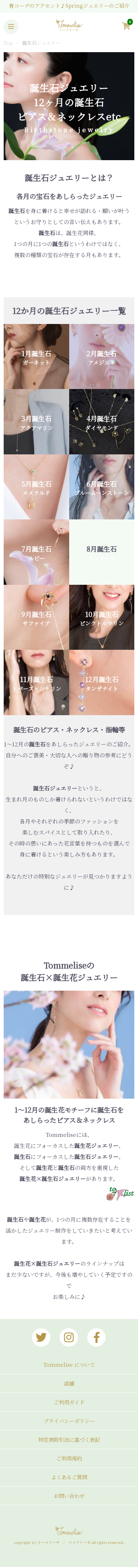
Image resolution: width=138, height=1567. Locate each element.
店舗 (69, 1383)
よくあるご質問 (69, 1477)
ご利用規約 (69, 1458)
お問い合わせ (69, 1495)
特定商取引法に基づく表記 (69, 1439)
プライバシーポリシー (69, 1420)
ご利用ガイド (69, 1402)
